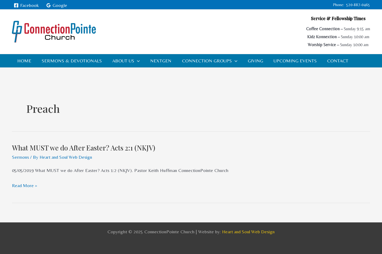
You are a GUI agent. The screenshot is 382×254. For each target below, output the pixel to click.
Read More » (25, 185)
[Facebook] (26, 5)
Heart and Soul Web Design (248, 231)
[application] (135, 60)
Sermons (20, 157)
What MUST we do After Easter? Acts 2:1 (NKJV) (84, 147)
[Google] (56, 5)
